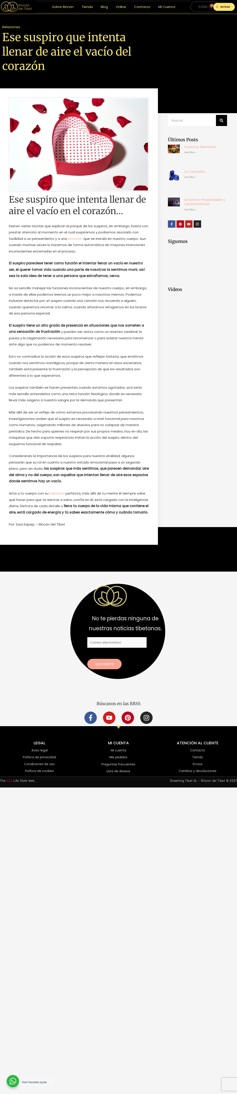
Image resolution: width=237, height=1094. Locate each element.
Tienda (87, 6)
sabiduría (57, 493)
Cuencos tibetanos (200, 146)
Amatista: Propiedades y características (204, 201)
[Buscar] (221, 120)
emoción (75, 238)
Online (121, 6)
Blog (104, 6)
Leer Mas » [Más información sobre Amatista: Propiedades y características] (190, 209)
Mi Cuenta (166, 6)
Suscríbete (104, 664)
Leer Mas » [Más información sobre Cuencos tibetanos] (190, 152)
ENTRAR (223, 7)
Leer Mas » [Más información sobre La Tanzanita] (190, 177)
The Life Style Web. (17, 781)
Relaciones (11, 27)
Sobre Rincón (63, 6)
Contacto (142, 6)
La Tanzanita (194, 171)
